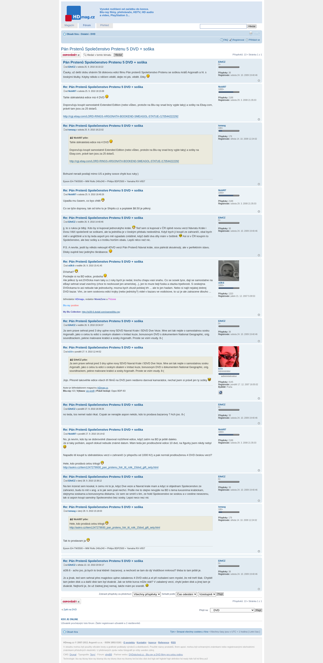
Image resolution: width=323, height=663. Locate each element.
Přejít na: (203, 610)
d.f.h (70, 352)
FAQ (226, 40)
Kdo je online (69, 619)
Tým (172, 631)
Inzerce (152, 642)
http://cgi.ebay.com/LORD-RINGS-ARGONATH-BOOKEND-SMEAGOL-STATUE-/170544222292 (121, 116)
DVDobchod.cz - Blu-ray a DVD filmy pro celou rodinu (156, 654)
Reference (163, 642)
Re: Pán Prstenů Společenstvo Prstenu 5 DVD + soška (103, 87)
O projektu (129, 642)
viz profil (90, 391)
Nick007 (72, 91)
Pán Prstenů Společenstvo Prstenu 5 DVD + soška (107, 49)
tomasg (72, 130)
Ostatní (84, 34)
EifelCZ (71, 67)
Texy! (93, 654)
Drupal (73, 654)
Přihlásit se (254, 40)
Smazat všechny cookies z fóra (192, 631)
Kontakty (141, 642)
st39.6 (71, 265)
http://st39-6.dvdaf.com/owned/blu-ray (101, 312)
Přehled (104, 25)
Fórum (87, 25)
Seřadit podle (179, 594)
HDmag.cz (102, 387)
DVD (93, 34)
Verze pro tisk (250, 33)
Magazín (69, 25)
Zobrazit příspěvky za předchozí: (130, 594)
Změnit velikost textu (257, 33)
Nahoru (259, 80)
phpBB (108, 654)
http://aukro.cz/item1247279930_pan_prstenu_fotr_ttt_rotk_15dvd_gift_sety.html (110, 467)
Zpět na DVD (70, 609)
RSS (173, 642)
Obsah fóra (73, 34)
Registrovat (238, 40)
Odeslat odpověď (71, 54)
